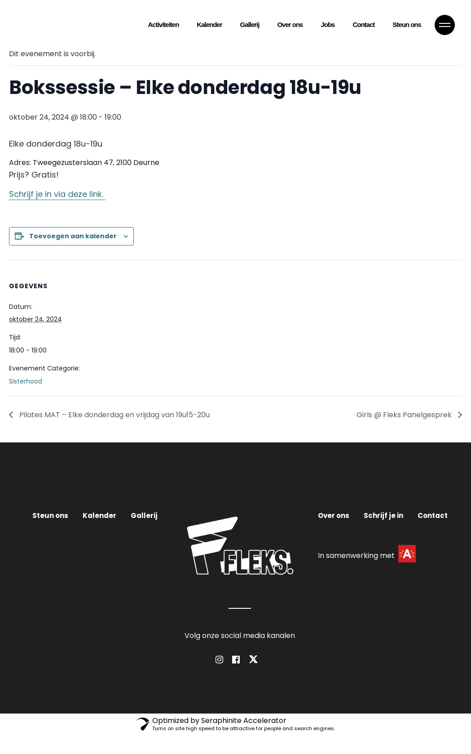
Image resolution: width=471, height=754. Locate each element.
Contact (433, 515)
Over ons (333, 515)
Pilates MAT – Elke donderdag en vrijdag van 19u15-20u (114, 415)
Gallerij (144, 515)
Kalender (99, 515)
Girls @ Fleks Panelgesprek (405, 415)
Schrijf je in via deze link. (57, 194)
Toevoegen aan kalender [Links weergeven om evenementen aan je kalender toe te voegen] (73, 236)
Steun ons (50, 515)
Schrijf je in (383, 515)
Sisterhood (25, 381)
